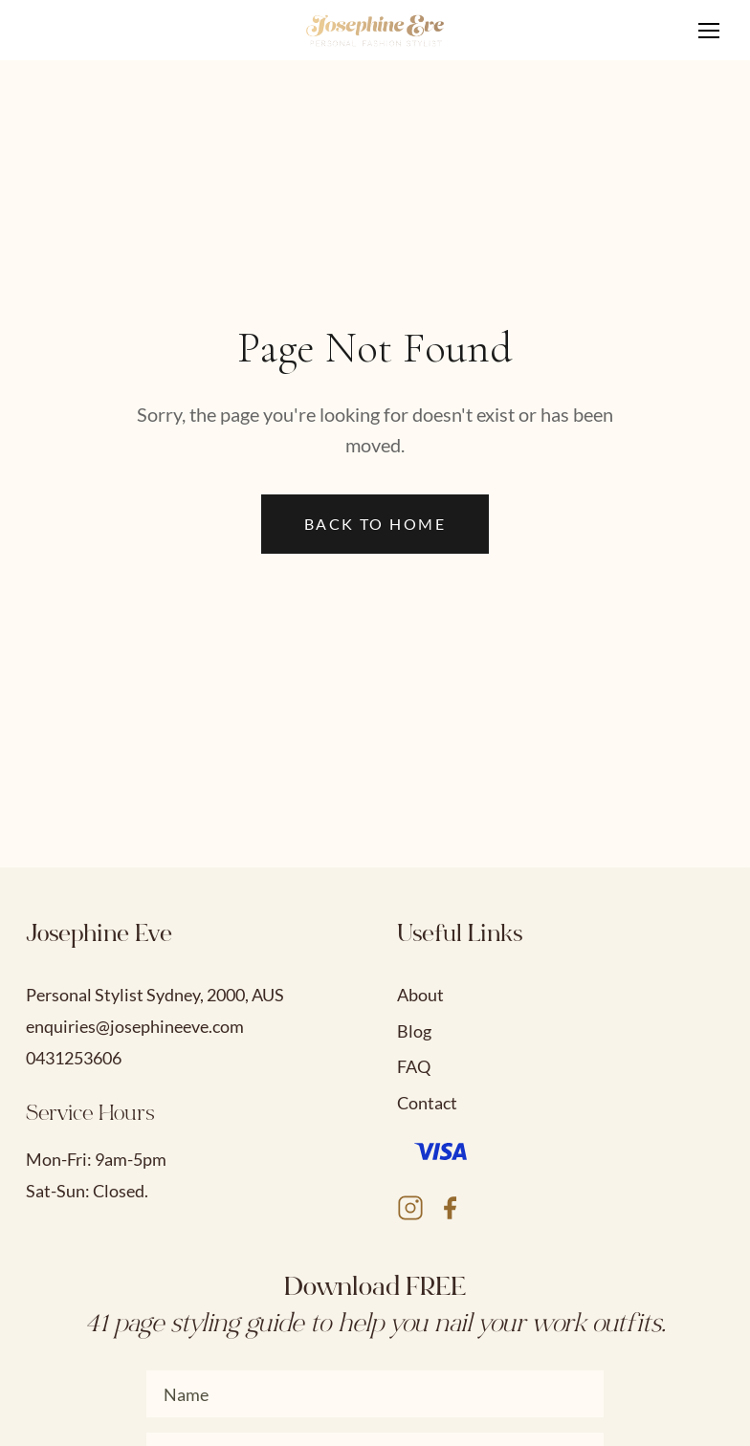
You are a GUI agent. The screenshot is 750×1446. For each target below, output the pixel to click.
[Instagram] (410, 1211)
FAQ (413, 1066)
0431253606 (73, 1057)
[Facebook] (449, 1211)
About (420, 994)
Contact (427, 1102)
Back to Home (375, 524)
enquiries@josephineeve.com (135, 1026)
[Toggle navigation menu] (709, 30)
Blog (414, 1030)
